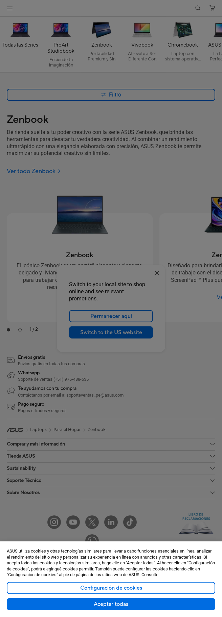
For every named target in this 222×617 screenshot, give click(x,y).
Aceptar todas (111, 604)
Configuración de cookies (111, 588)
